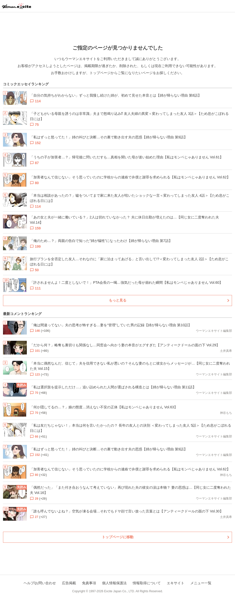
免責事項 (89, 583)
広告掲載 (69, 583)
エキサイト (175, 583)
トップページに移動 (117, 537)
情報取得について (147, 583)
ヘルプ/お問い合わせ (40, 583)
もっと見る (117, 300)
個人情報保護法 (114, 583)
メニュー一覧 (200, 583)
